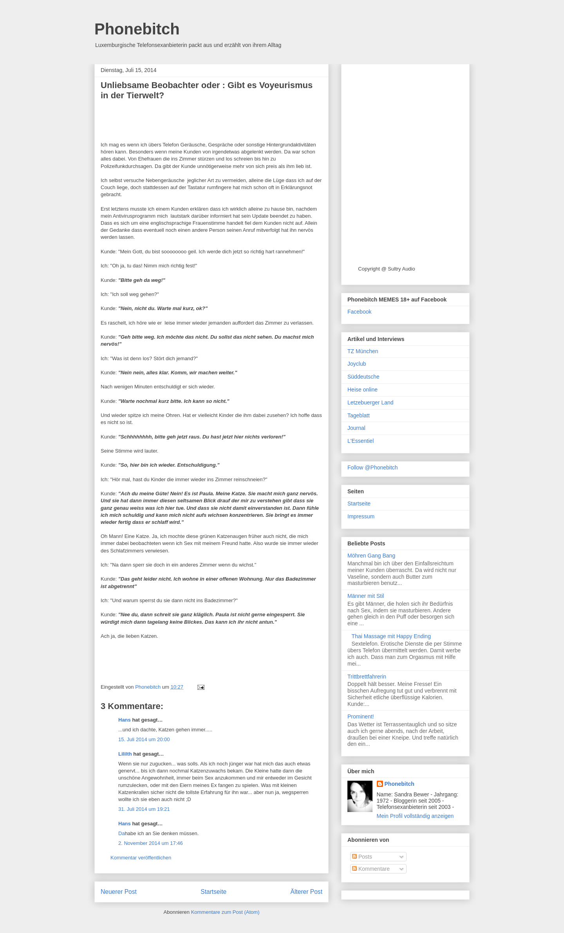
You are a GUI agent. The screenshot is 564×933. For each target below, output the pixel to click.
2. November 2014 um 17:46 (150, 843)
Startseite (213, 891)
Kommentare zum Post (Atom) (225, 912)
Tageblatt (358, 415)
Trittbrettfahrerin (366, 676)
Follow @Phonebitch (372, 467)
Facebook (359, 312)
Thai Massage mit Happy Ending (391, 636)
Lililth (125, 754)
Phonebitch (137, 29)
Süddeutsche (363, 377)
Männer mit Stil (365, 596)
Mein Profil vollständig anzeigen (415, 816)
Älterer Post (306, 891)
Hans (124, 720)
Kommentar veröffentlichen (140, 858)
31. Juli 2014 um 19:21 (144, 809)
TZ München (362, 351)
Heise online (362, 389)
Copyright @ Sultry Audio (386, 269)
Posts (362, 857)
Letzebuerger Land (370, 402)
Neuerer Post (119, 891)
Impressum (360, 516)
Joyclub (356, 364)
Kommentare (371, 869)
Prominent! (360, 716)
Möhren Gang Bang (371, 555)
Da (121, 833)
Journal (356, 428)
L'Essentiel (360, 441)
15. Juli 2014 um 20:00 (144, 739)
